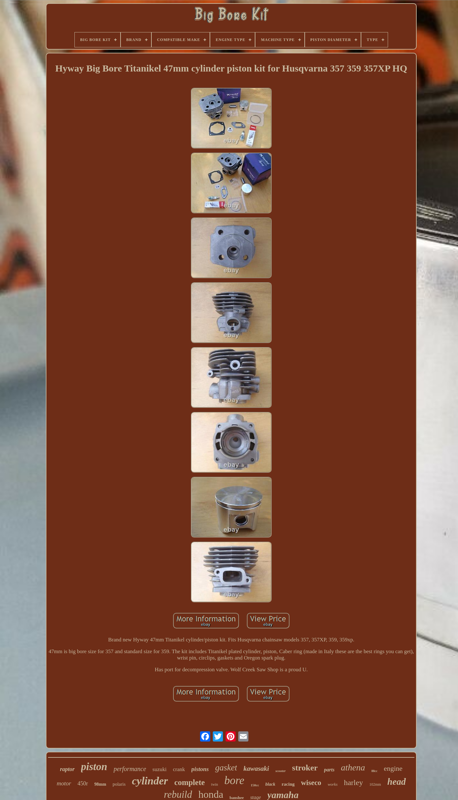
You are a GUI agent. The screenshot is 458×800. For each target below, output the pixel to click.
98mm (100, 784)
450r (83, 783)
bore (234, 780)
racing (288, 784)
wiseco (311, 783)
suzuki (159, 769)
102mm (375, 784)
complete (189, 782)
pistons (200, 769)
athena (353, 767)
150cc (255, 785)
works (332, 784)
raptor (67, 769)
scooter (280, 771)
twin (214, 784)
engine (393, 768)
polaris (119, 784)
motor (64, 783)
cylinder (150, 781)
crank (179, 769)
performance (130, 768)
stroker (304, 767)
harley (353, 782)
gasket (226, 767)
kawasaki (256, 768)
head (396, 781)
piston (94, 766)
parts (329, 769)
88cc (374, 771)
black (270, 784)
